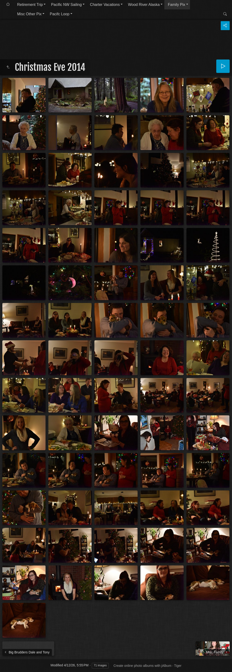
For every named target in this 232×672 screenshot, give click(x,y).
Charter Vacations (105, 5)
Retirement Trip (30, 5)
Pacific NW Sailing (66, 5)
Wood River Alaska (144, 5)
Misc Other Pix (29, 14)
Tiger (177, 666)
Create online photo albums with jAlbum (142, 666)
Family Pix (176, 5)
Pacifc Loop (60, 14)
